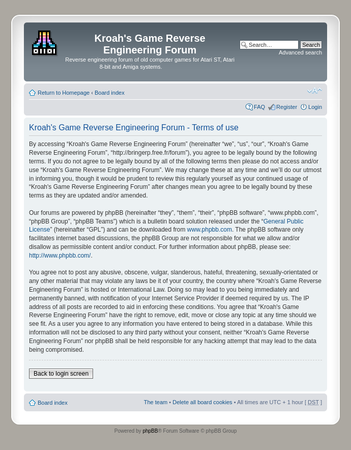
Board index (110, 93)
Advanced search (300, 52)
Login (315, 107)
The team (155, 402)
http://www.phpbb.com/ (60, 255)
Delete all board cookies (202, 402)
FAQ (259, 107)
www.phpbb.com (209, 229)
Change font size (314, 90)
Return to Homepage (64, 93)
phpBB (150, 431)
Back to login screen (61, 373)
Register (286, 107)
